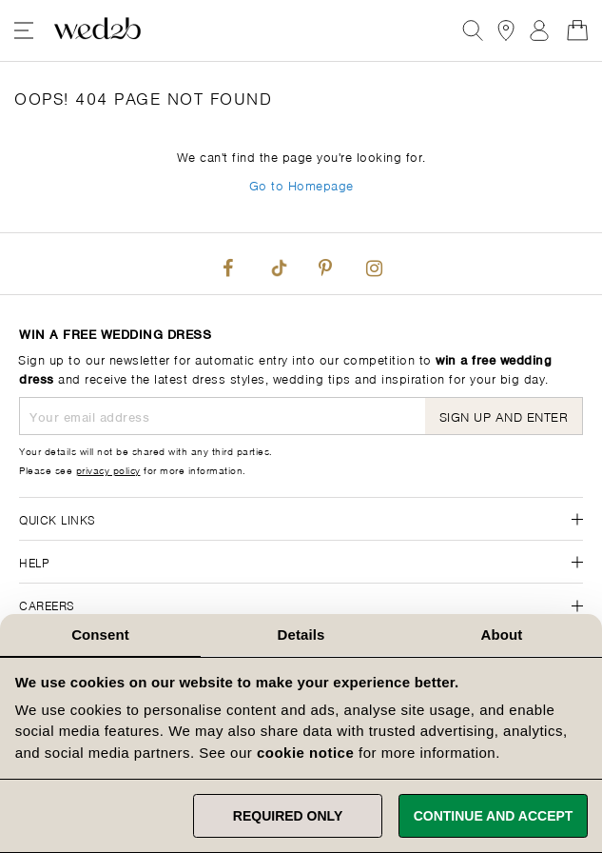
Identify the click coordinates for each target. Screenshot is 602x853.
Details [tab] (301, 634)
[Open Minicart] (577, 30)
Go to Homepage (301, 184)
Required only (287, 815)
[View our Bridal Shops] (506, 30)
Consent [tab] (100, 634)
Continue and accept (493, 815)
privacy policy (108, 469)
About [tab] (502, 634)
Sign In (539, 30)
